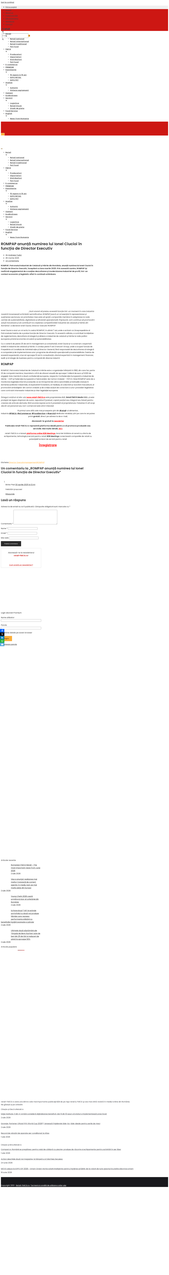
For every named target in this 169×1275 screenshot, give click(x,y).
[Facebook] (2, 630)
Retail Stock (16, 106)
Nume (4, 531)
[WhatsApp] (2, 641)
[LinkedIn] (2, 637)
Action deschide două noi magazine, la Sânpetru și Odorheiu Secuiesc (32, 1162)
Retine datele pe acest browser (16, 635)
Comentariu (7, 526)
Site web (5, 540)
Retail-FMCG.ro (23, 1188)
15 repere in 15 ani (18, 75)
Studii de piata (17, 108)
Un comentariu (12, 261)
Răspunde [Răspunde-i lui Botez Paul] (10, 494)
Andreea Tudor (15, 255)
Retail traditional (18, 44)
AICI (60, 428)
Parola (4, 628)
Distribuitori (16, 59)
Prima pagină (11, 7)
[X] (2, 634)
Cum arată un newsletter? (21, 567)
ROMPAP (41, 462)
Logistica (14, 103)
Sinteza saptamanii (19, 90)
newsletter (59, 421)
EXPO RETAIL (15, 77)
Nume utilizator (7, 620)
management (30, 462)
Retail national (17, 39)
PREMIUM (10, 67)
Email (4, 536)
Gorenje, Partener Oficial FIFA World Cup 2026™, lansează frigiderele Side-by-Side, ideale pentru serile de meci (50, 1126)
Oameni (9, 93)
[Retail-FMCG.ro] (18, 17)
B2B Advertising (12, 18)
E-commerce (12, 64)
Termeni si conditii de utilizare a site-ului (48, 1188)
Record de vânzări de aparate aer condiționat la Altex (25, 1136)
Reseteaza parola (9, 647)
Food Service (12, 111)
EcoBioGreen (12, 95)
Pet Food (14, 47)
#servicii (51, 413)
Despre (8, 10)
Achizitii (14, 88)
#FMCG (13, 413)
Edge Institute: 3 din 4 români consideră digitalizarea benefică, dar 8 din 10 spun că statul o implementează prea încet (54, 1116)
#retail (63, 410)
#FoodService (38, 413)
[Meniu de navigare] (3, 134)
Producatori (16, 54)
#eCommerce (24, 413)
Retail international (19, 41)
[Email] (2, 644)
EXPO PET (14, 80)
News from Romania (19, 118)
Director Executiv (16, 462)
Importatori (15, 57)
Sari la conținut (7, 2)
